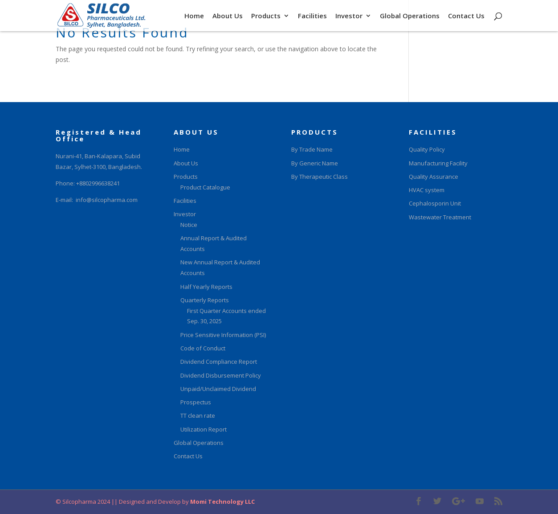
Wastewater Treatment (440, 217)
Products (266, 16)
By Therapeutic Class (319, 177)
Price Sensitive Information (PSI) (223, 335)
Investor (348, 16)
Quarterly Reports (204, 300)
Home (194, 16)
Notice (188, 225)
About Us (227, 16)
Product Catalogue (205, 187)
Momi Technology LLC (222, 502)
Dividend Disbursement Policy (220, 375)
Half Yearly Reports (206, 287)
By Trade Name (312, 149)
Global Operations (410, 16)
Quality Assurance (433, 177)
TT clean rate (197, 415)
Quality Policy (427, 149)
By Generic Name (314, 163)
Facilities (312, 16)
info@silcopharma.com (107, 200)
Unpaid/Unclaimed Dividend (218, 389)
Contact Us (466, 16)
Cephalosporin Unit (435, 203)
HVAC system (426, 190)
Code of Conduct (202, 348)
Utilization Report (203, 429)
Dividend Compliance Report (218, 362)
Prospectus (195, 402)
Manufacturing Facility (438, 163)
